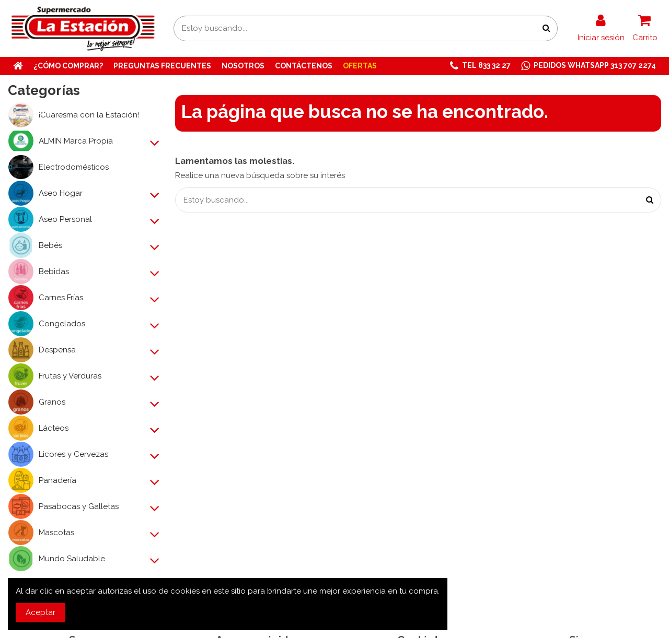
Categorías (44, 90)
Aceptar (40, 612)
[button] (480, 66)
